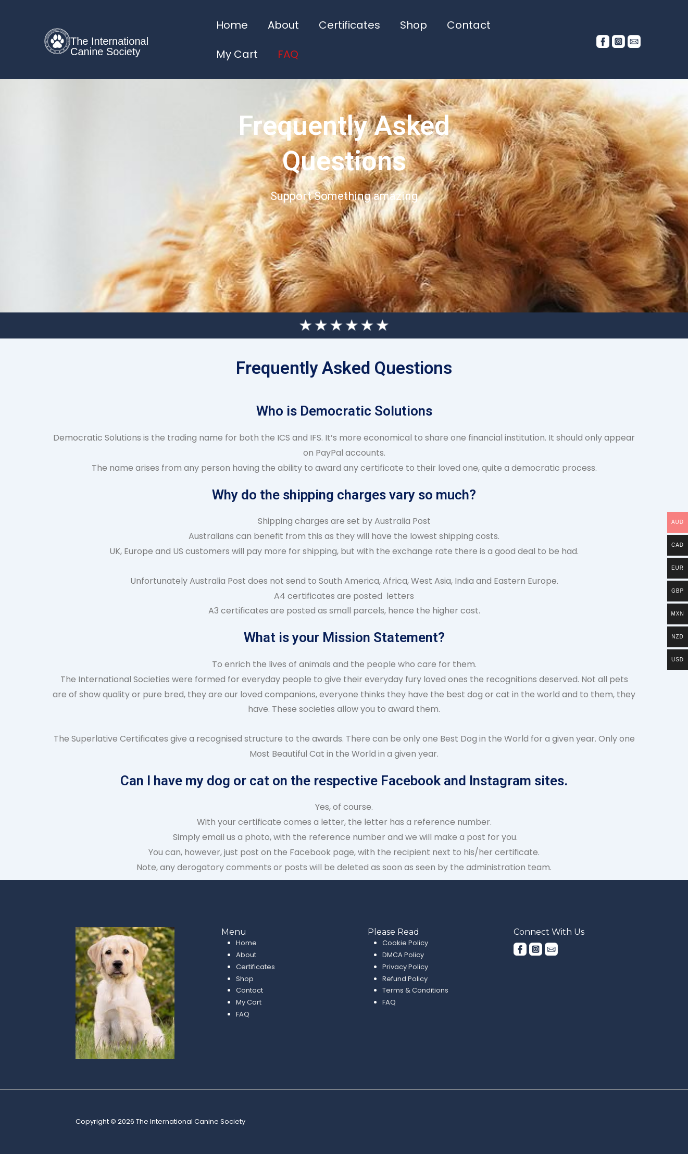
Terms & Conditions (415, 990)
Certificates (349, 25)
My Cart (237, 54)
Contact (469, 25)
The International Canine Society (109, 46)
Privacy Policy (405, 967)
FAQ (288, 54)
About (283, 25)
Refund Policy (405, 979)
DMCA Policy (403, 955)
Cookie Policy (405, 943)
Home (232, 25)
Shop (413, 25)
